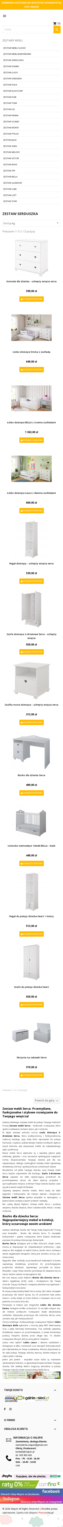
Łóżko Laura (29, 1342)
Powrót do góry (47, 1101)
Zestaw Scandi (11, 121)
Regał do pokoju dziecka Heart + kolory (31, 916)
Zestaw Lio (9, 109)
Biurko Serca (9, 1243)
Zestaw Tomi (10, 103)
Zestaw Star (10, 201)
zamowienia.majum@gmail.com (32, 1445)
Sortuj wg (31, 223)
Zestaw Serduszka (13, 60)
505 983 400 (25, 1455)
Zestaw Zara (10, 146)
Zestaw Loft (9, 195)
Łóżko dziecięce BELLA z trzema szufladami (31, 422)
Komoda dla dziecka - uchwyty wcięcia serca (31, 281)
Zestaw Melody (11, 152)
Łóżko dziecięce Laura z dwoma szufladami (31, 492)
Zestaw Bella (10, 176)
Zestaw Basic (10, 164)
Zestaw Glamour (12, 182)
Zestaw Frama (10, 115)
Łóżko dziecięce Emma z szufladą (31, 351)
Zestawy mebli (12, 40)
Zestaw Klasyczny (13, 90)
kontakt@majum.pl (25, 1451)
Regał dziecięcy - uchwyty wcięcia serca (31, 563)
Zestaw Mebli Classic (14, 47)
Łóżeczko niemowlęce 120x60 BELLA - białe (31, 845)
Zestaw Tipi (9, 170)
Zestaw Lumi (9, 189)
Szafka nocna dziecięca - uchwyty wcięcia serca (31, 704)
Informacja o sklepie (28, 1437)
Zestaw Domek (11, 66)
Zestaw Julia (9, 139)
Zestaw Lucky (10, 72)
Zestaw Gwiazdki (12, 78)
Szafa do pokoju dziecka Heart (31, 986)
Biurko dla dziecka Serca (31, 775)
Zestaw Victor (11, 158)
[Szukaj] (31, 29)
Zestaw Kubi (9, 97)
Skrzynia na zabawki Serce (32, 1057)
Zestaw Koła (10, 84)
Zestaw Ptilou (11, 133)
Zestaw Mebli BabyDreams (17, 53)
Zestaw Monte (11, 127)
